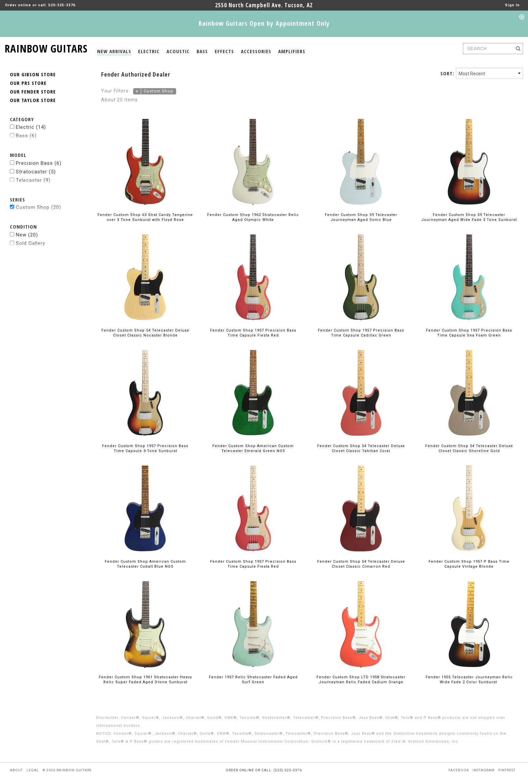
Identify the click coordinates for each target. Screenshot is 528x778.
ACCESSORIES (256, 51)
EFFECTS (224, 51)
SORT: (447, 73)
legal (32, 770)
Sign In (512, 5)
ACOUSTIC (178, 51)
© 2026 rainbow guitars (67, 770)
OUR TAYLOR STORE (33, 100)
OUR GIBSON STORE (33, 74)
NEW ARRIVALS (114, 51)
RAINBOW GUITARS (46, 47)
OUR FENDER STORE (33, 91)
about (16, 770)
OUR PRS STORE (28, 83)
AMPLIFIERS (291, 51)
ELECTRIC (149, 51)
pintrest (506, 770)
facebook (458, 770)
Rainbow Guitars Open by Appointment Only (264, 23)
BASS (202, 51)
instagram (483, 770)
